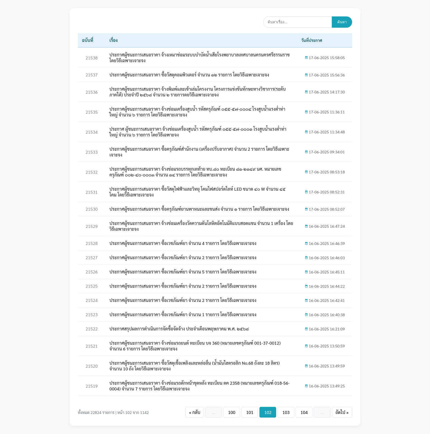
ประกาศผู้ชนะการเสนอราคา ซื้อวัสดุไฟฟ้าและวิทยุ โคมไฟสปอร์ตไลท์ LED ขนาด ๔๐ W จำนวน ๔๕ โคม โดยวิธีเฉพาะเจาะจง (197, 192)
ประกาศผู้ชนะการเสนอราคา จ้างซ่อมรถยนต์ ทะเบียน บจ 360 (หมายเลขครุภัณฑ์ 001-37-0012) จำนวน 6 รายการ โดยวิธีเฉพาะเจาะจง (195, 346)
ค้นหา (342, 22)
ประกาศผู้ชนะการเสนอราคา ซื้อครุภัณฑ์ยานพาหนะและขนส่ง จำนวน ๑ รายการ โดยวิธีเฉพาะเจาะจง (199, 209)
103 (286, 412)
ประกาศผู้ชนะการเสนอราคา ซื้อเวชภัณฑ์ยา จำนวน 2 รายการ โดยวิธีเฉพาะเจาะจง (182, 257)
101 (249, 412)
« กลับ (194, 412)
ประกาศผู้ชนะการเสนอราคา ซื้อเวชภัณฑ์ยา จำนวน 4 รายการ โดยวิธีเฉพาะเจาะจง (182, 243)
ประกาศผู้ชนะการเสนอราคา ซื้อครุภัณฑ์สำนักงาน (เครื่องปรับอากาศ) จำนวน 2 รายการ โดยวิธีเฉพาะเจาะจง (199, 152)
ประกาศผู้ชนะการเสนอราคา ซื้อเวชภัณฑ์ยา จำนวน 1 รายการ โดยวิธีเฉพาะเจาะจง (182, 314)
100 (231, 412)
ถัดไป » (342, 412)
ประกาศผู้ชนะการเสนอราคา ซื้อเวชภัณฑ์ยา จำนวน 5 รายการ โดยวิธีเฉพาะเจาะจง (182, 272)
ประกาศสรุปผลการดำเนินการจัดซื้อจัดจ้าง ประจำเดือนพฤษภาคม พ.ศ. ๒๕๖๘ (179, 329)
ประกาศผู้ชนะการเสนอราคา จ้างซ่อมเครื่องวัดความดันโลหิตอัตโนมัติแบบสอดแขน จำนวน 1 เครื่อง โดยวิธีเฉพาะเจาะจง (201, 226)
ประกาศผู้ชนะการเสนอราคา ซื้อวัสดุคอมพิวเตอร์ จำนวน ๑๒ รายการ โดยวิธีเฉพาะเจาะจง (189, 75)
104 (304, 412)
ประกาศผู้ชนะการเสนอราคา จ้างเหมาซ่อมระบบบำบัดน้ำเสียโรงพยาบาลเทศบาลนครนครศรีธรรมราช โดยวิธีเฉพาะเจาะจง (199, 57)
